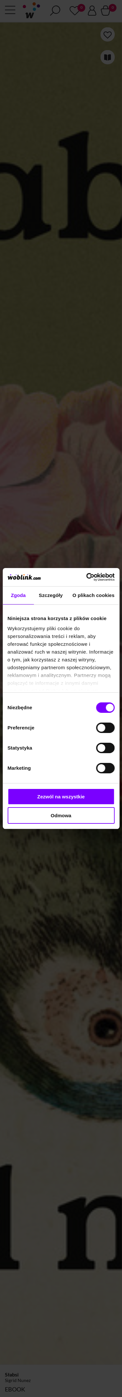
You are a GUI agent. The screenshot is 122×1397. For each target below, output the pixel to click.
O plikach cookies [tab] (94, 595)
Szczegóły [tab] (50, 595)
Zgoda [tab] (18, 595)
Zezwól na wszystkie (61, 796)
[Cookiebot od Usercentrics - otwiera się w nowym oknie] (87, 577)
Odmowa (61, 815)
